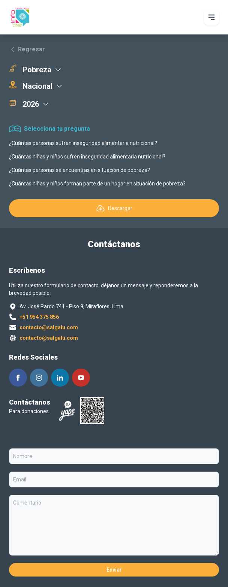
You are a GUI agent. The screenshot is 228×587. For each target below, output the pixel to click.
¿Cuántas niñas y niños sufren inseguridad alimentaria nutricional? (87, 157)
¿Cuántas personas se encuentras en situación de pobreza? (79, 170)
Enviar (114, 570)
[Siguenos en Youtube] (81, 378)
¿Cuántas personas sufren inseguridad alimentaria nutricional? (83, 143)
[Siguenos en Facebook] (18, 378)
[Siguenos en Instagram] (39, 378)
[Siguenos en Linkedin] (60, 378)
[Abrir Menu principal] (211, 17)
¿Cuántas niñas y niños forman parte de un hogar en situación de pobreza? (97, 184)
